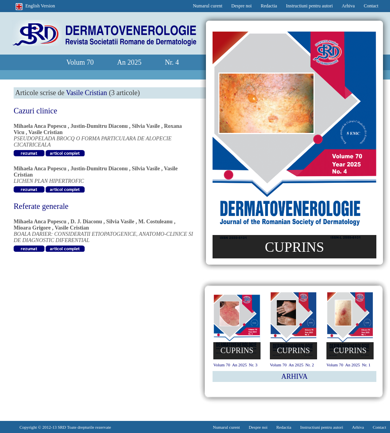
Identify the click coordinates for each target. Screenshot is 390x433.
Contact (371, 6)
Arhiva (348, 6)
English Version (40, 6)
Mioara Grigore (32, 228)
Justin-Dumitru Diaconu (99, 126)
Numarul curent (207, 6)
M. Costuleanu (155, 221)
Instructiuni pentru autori (309, 6)
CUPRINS (294, 247)
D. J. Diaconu (86, 221)
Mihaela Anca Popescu (40, 126)
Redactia (269, 6)
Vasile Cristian (45, 132)
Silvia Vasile (146, 126)
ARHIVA (294, 376)
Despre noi (241, 6)
